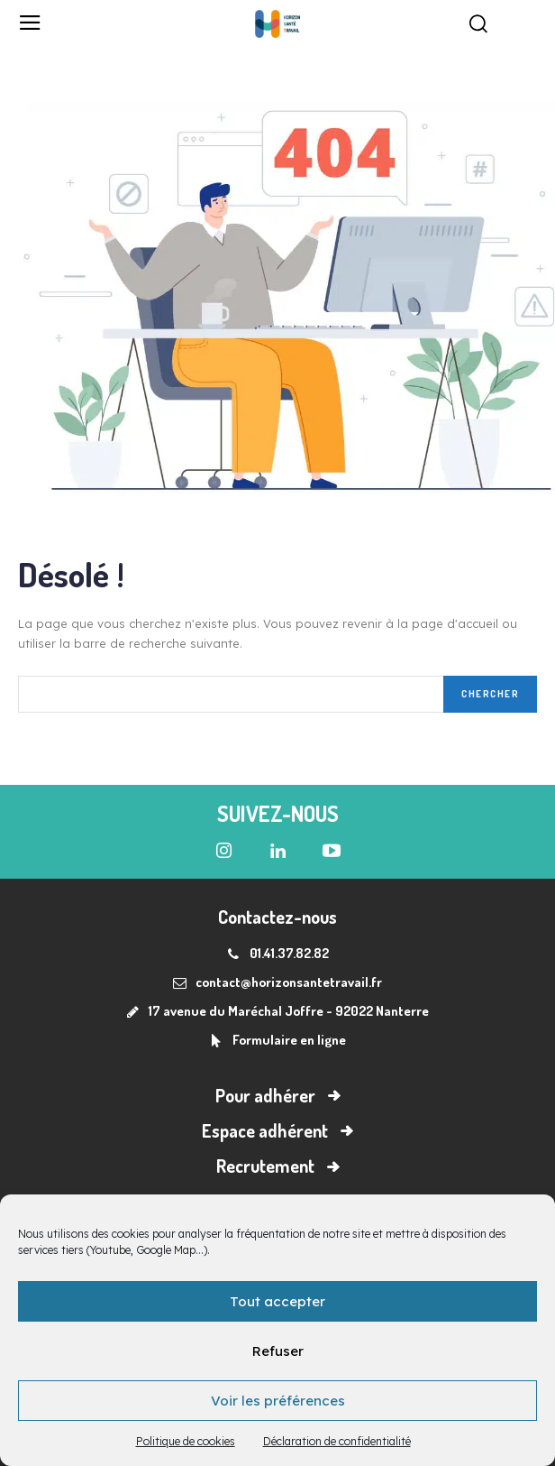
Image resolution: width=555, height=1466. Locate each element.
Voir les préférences (278, 1400)
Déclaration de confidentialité (337, 1441)
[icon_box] (278, 1041)
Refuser (278, 1351)
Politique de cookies (185, 1441)
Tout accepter (277, 1301)
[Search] (490, 694)
